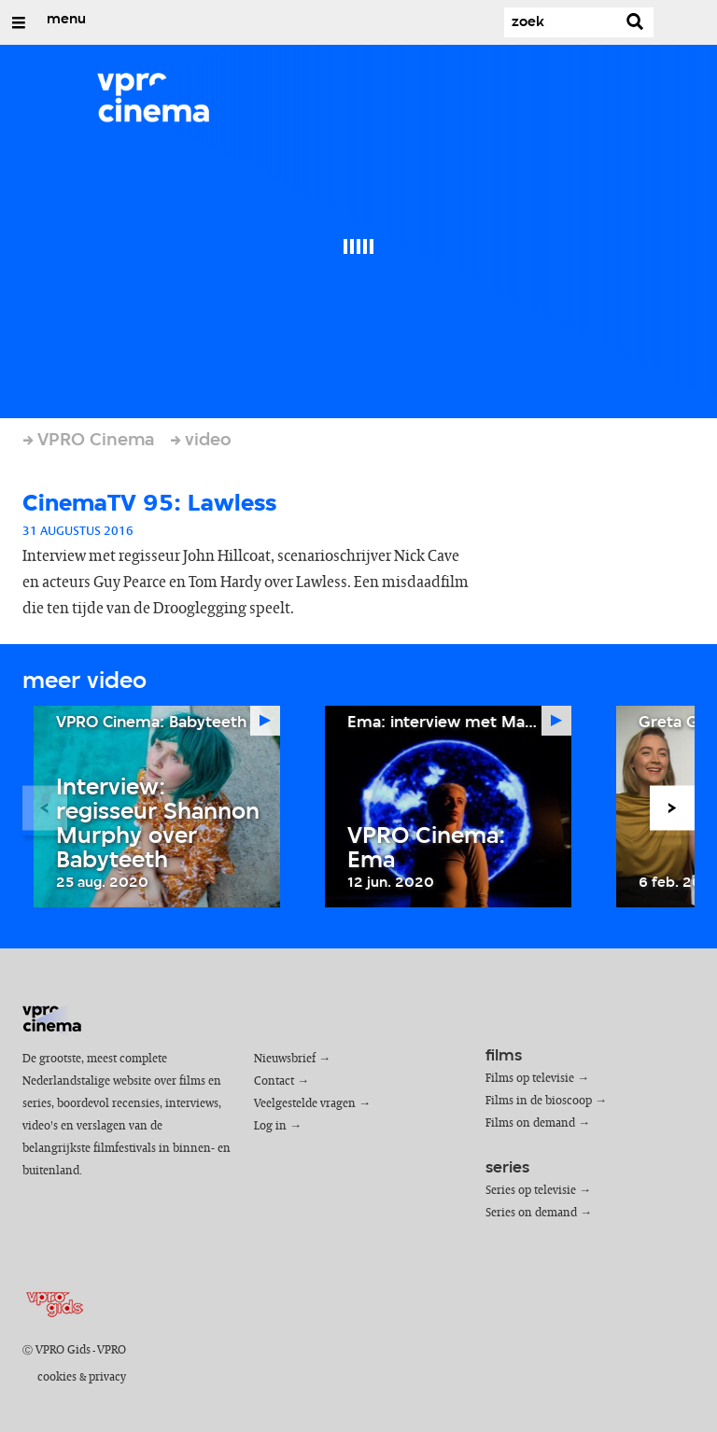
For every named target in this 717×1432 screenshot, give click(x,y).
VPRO (111, 1350)
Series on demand (531, 1213)
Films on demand (530, 1123)
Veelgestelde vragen (305, 1104)
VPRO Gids (63, 1350)
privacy (107, 1377)
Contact (274, 1081)
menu (66, 19)
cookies (57, 1377)
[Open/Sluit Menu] (18, 22)
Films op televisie (529, 1079)
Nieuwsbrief (285, 1059)
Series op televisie (530, 1191)
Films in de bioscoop (538, 1101)
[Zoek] (560, 22)
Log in (270, 1126)
